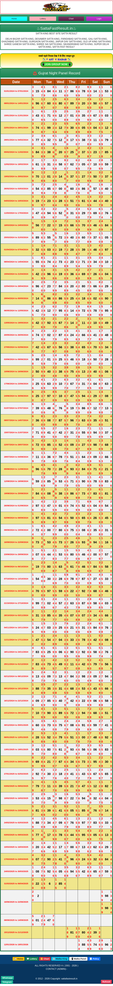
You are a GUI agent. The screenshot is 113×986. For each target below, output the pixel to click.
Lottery (43, 19)
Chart (71, 19)
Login (99, 19)
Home (14, 19)
